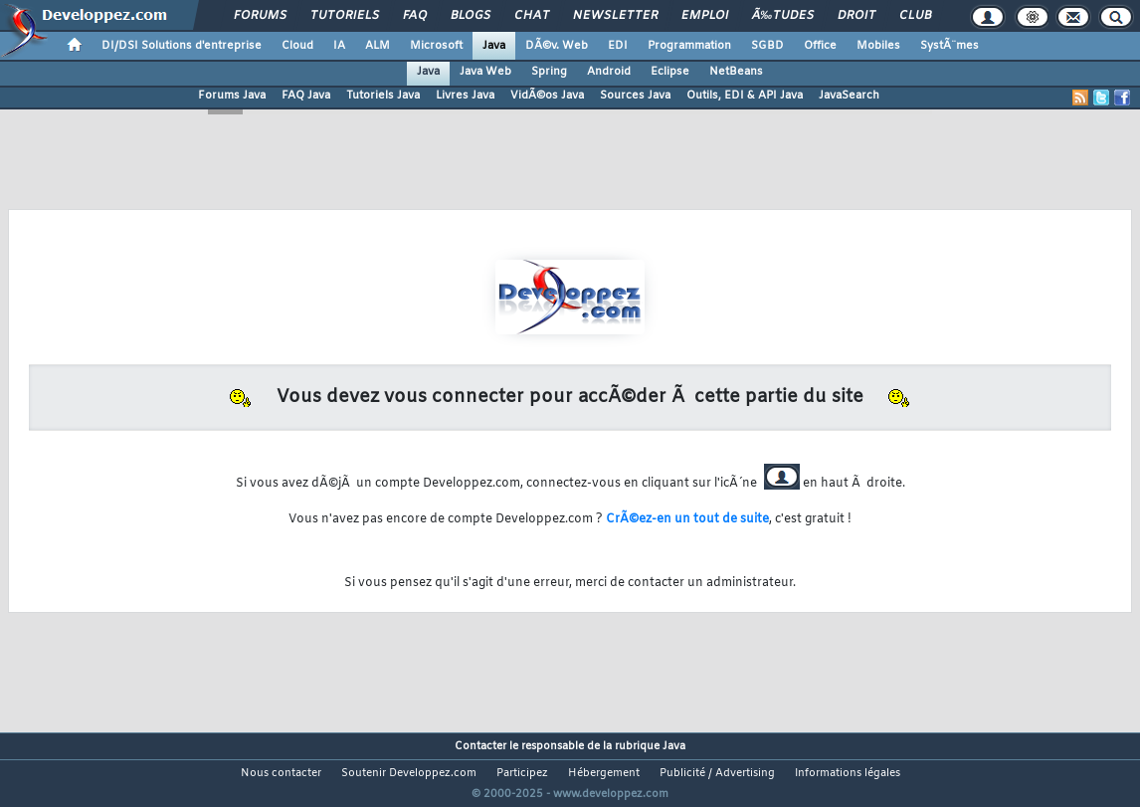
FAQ (415, 16)
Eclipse (670, 72)
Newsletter (615, 16)
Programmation (689, 46)
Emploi (704, 16)
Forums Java (232, 95)
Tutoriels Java (383, 95)
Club (915, 16)
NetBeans (736, 72)
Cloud (297, 46)
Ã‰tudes (783, 16)
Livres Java (465, 95)
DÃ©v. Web (556, 46)
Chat (531, 16)
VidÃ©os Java (547, 95)
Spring (549, 72)
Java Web (485, 72)
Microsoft (436, 46)
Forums (260, 16)
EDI (618, 46)
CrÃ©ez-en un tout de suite (687, 519)
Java (493, 46)
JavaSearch (849, 95)
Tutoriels (344, 16)
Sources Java (635, 95)
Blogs (470, 16)
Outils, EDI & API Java (744, 95)
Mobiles (878, 46)
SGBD (767, 46)
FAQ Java (306, 95)
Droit (856, 16)
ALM (377, 46)
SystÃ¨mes (949, 46)
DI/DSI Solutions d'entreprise (181, 46)
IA (339, 46)
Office (820, 46)
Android (609, 72)
